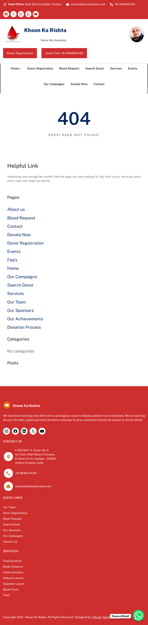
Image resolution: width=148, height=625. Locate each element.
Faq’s (12, 259)
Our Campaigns (22, 276)
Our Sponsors (20, 310)
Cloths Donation (13, 571)
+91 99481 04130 (26, 473)
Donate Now (19, 234)
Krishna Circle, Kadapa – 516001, (36, 458)
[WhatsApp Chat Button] (138, 615)
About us (16, 209)
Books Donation (13, 565)
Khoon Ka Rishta (45, 30)
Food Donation (12, 559)
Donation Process (24, 327)
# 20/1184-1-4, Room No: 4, (32, 450)
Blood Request (21, 217)
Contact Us (10, 540)
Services (15, 293)
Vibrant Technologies (105, 615)
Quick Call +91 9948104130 (64, 53)
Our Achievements (25, 318)
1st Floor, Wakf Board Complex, (35, 454)
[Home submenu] (20, 68)
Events (14, 251)
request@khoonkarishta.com (33, 486)
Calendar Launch (14, 582)
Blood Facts (10, 587)
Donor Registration (20, 53)
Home (13, 268)
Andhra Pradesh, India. (29, 462)
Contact (15, 226)
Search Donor (20, 285)
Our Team (16, 302)
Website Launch (13, 576)
